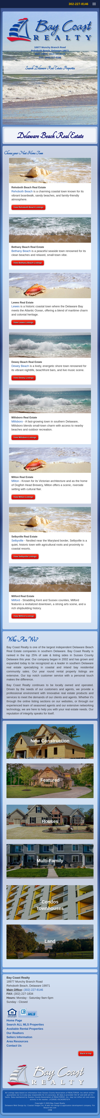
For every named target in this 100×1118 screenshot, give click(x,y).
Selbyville (17, 540)
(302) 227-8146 (57, 54)
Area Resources (17, 1041)
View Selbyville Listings (24, 556)
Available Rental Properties (24, 1028)
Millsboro (17, 421)
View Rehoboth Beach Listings (28, 207)
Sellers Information (19, 1037)
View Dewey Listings (23, 378)
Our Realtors (15, 1033)
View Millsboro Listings (24, 437)
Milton (15, 481)
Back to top (85, 1053)
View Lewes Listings (23, 322)
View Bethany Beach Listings (27, 263)
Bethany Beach (21, 251)
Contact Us (13, 1045)
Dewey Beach (20, 366)
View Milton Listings (23, 497)
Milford (15, 600)
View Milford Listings (23, 616)
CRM (50, 1110)
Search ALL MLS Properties (25, 1024)
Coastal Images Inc (35, 1105)
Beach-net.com (50, 1108)
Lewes (15, 306)
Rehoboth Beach (22, 191)
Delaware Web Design (14, 1105)
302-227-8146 (78, 4)
